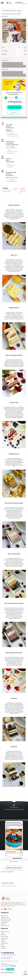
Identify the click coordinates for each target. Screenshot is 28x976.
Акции (2, 944)
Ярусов (4, 54)
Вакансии (3, 934)
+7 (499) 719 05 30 (12, 179)
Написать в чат (8, 98)
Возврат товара (4, 938)
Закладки (3, 946)
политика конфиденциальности (7, 972)
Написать (10, 969)
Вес (3, 47)
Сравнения (3, 948)
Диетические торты (5, 925)
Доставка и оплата (5, 931)
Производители (4, 943)
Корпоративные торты (6, 919)
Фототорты (3, 924)
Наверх (25, 973)
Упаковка (6, 69)
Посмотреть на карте (5, 958)
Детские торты (10, 9)
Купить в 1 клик (14, 112)
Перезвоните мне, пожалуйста (21, 3)
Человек (5, 51)
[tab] (7, 193)
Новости (3, 941)
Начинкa (5, 60)
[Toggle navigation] (2, 3)
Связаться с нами (5, 936)
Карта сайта (3, 939)
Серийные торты (4, 922)
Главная (3, 9)
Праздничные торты (5, 920)
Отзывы (2, 933)
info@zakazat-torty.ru (14, 181)
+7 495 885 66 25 (19, 2)
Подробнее (11, 84)
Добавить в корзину (13, 107)
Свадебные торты (5, 917)
